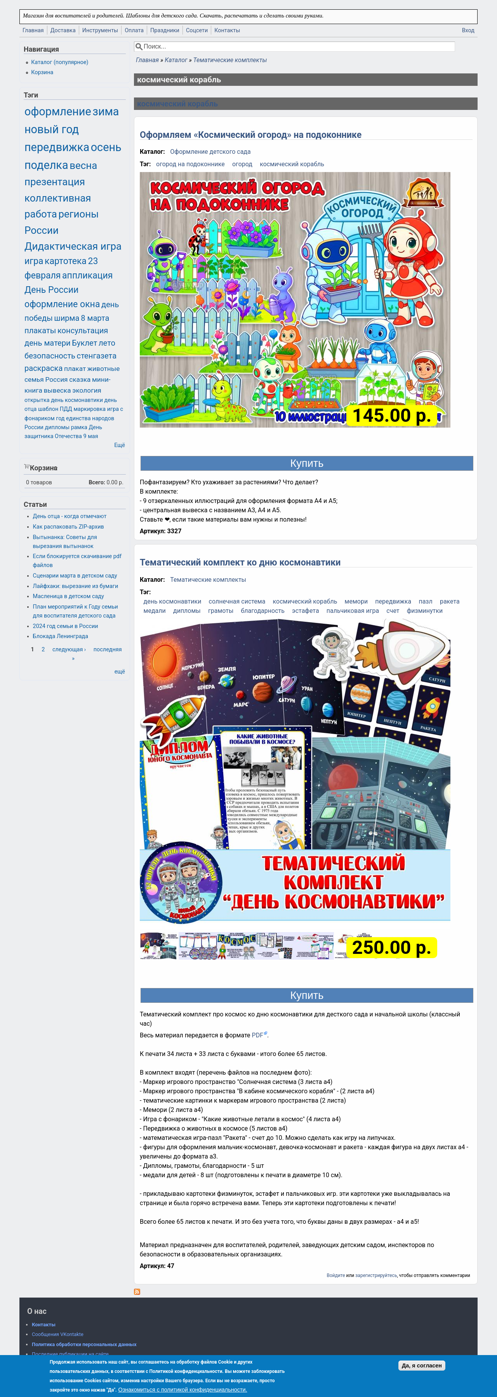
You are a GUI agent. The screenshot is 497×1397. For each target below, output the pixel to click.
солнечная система (237, 601)
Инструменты (100, 30)
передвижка (393, 601)
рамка (79, 427)
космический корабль (177, 103)
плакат (75, 368)
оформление (57, 111)
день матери (47, 343)
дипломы (187, 610)
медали (155, 610)
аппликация (87, 275)
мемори (356, 601)
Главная (33, 30)
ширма (66, 318)
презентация (54, 182)
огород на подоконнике (190, 164)
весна (83, 165)
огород (242, 164)
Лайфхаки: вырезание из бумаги (75, 586)
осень (106, 147)
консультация (82, 330)
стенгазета (97, 355)
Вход (468, 30)
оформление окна (62, 304)
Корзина (42, 72)
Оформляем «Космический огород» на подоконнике (250, 134)
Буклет (84, 343)
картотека (66, 261)
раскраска (43, 368)
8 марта (95, 318)
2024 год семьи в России (65, 626)
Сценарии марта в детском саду (75, 575)
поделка (46, 165)
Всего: (97, 482)
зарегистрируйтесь (376, 1275)
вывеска (57, 390)
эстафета (305, 610)
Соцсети (197, 30)
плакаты (40, 330)
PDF (257, 1035)
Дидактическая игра (73, 246)
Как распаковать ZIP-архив (68, 527)
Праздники (164, 30)
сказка (79, 379)
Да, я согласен (422, 1365)
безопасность (49, 355)
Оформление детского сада (210, 151)
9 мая (90, 436)
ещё (120, 671)
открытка (37, 400)
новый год (51, 129)
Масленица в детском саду (68, 596)
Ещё (119, 445)
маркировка (89, 409)
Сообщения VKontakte (57, 1334)
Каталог (176, 60)
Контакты (227, 30)
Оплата (134, 30)
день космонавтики (173, 601)
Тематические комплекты (230, 60)
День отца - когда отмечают (70, 516)
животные (103, 368)
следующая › (69, 649)
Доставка (63, 30)
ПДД (66, 409)
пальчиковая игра (353, 610)
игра (33, 261)
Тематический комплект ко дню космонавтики (240, 562)
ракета (450, 601)
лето (107, 343)
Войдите (336, 1275)
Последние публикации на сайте (70, 1354)
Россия (56, 379)
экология (86, 390)
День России (51, 290)
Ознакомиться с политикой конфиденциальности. (182, 1390)
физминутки (425, 610)
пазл (425, 601)
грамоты (220, 610)
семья (34, 379)
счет (392, 610)
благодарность (263, 610)
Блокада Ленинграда (60, 636)
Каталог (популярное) (59, 62)
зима (105, 111)
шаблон (48, 409)
